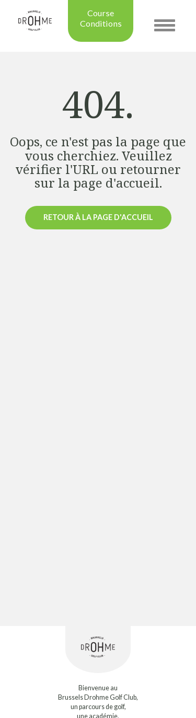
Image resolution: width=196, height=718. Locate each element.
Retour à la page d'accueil (98, 217)
